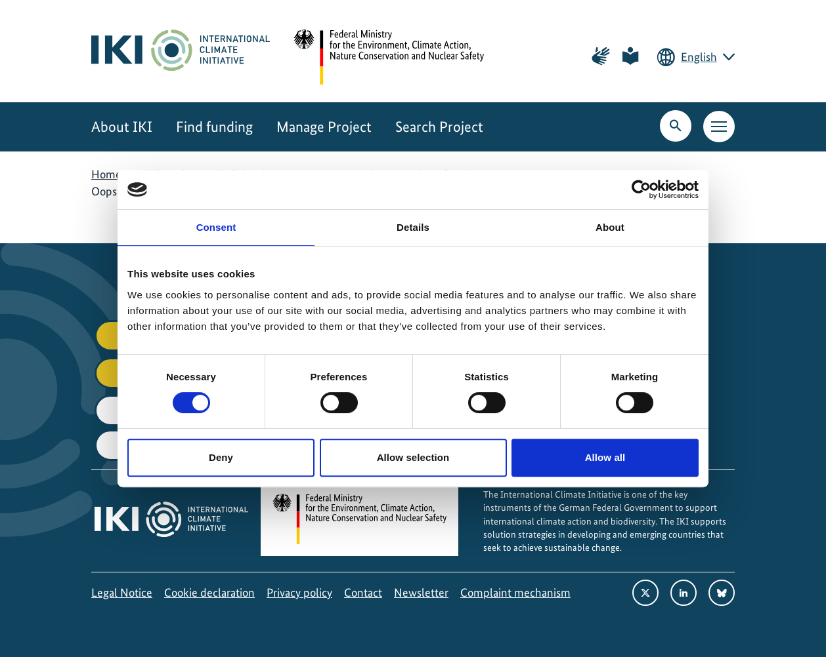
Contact (363, 592)
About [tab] (610, 227)
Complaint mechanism (515, 592)
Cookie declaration (209, 592)
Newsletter (421, 592)
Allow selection (413, 457)
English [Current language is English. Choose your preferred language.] (699, 57)
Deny (221, 457)
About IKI (121, 127)
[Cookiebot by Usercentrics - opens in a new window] (641, 189)
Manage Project (324, 127)
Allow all (605, 457)
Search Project (439, 127)
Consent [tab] (216, 227)
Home (106, 174)
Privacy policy (299, 592)
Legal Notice (121, 592)
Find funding (214, 127)
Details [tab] (413, 227)
